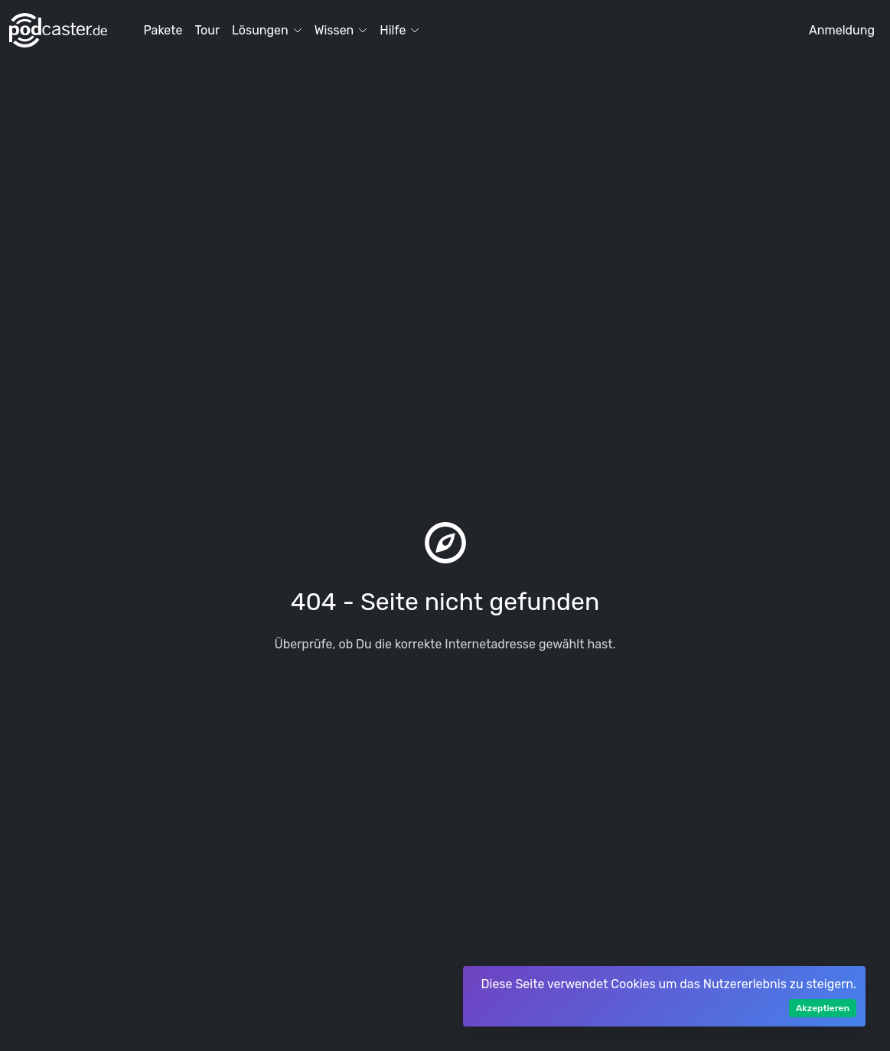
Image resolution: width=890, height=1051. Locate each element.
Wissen (341, 30)
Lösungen (267, 30)
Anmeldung (842, 30)
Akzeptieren (822, 1008)
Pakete (162, 30)
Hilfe (399, 30)
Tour (207, 30)
